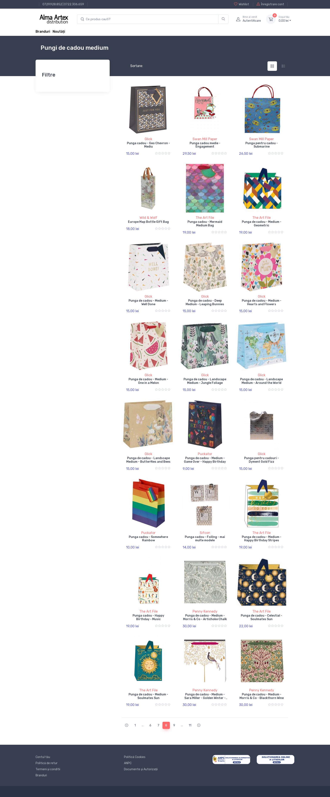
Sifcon (205, 533)
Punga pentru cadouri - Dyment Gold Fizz (261, 460)
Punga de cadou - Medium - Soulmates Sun (148, 696)
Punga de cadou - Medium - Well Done (148, 302)
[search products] (147, 19)
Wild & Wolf (148, 218)
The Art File (205, 218)
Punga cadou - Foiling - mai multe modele (205, 538)
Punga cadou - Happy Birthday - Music (148, 617)
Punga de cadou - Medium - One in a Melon (148, 381)
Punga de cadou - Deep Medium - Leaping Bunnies (205, 302)
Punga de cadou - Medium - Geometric (261, 223)
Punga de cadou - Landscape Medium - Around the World (261, 381)
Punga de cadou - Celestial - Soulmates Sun (261, 617)
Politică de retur (46, 763)
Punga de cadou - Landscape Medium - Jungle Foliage (205, 381)
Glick (148, 139)
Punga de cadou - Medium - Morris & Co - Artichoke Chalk (205, 617)
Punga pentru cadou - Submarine (261, 145)
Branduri (43, 32)
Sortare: (133, 66)
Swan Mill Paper (205, 139)
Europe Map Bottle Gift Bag (148, 222)
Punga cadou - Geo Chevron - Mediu (148, 145)
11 (190, 725)
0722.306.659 (74, 4)
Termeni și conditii (48, 769)
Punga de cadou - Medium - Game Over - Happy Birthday (205, 460)
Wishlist (241, 4)
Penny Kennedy (205, 611)
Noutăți (59, 32)
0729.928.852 (52, 4)
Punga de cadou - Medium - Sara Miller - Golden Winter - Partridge (205, 698)
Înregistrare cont (270, 4)
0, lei (285, 19)
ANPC (128, 763)
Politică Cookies (134, 757)
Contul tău (43, 757)
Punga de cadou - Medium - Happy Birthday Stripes (261, 538)
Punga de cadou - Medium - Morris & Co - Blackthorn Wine (262, 696)
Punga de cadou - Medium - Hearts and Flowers (261, 302)
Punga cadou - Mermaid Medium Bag (205, 223)
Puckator (205, 454)
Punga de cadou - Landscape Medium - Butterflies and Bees (148, 460)
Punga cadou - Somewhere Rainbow (148, 538)
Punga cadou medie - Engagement (205, 145)
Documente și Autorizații (141, 769)
